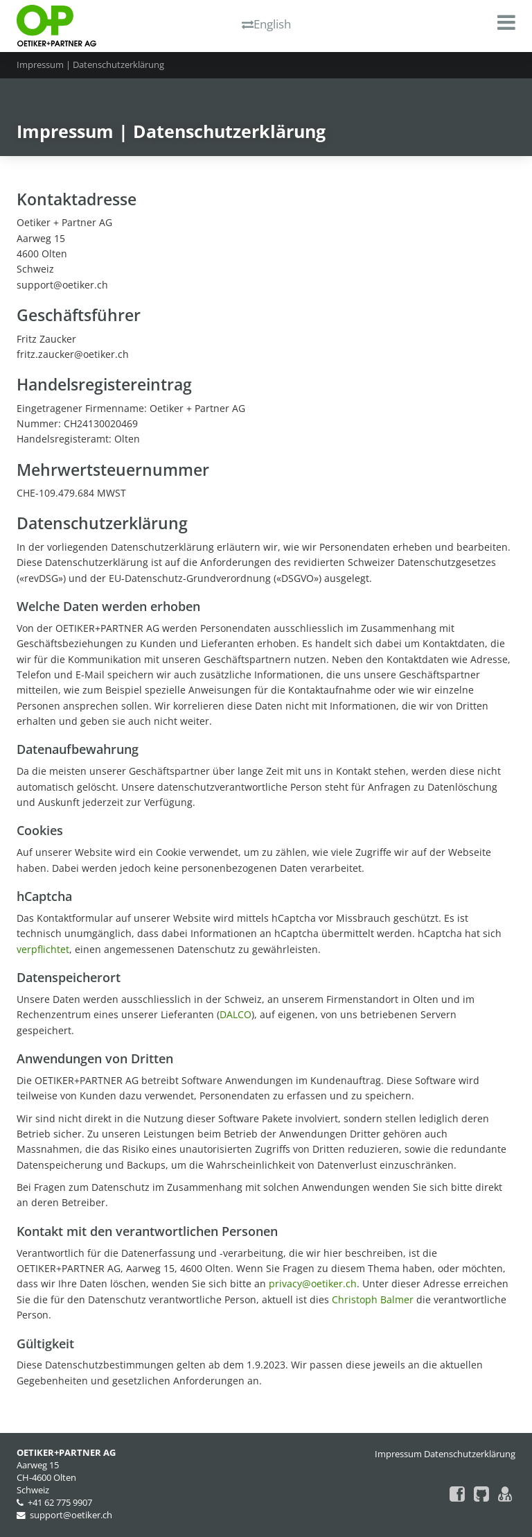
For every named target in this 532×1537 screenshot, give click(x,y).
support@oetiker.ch (71, 1515)
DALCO (235, 1014)
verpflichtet (43, 949)
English (266, 24)
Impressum (398, 1454)
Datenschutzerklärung (469, 1454)
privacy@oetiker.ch (313, 1283)
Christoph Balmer (373, 1299)
